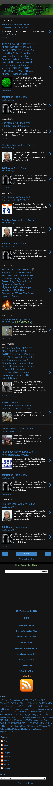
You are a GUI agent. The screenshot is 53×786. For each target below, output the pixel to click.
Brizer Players (20, 703)
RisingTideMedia (26, 659)
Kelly (34, 714)
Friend (45, 706)
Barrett (38, 700)
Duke (2, 706)
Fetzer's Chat (26, 642)
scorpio (39, 729)
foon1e (6, 760)
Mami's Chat (26, 671)
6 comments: (7, 395)
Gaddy (7, 709)
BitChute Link (26, 610)
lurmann (28, 729)
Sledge (33, 726)
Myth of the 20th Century (14, 720)
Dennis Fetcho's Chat (26, 637)
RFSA (22, 723)
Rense (50, 723)
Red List (40, 723)
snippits (3, 732)
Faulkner (13, 706)
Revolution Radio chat (26, 654)
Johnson (3, 714)
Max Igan (49, 717)
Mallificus (36, 717)
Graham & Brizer (45, 709)
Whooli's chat (26, 665)
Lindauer (11, 717)
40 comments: (7, 338)
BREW (28, 700)
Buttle (31, 703)
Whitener (17, 729)
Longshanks (24, 717)
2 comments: (7, 546)
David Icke (43, 703)
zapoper (15, 732)
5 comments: (7, 90)
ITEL (6, 712)
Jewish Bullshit (36, 712)
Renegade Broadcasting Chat (26, 648)
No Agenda (33, 720)
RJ (31, 723)
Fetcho (24, 706)
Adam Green (15, 700)
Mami (6, 745)
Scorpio (7, 753)
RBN (13, 723)
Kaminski (15, 714)
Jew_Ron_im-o (20, 712)
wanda (6, 764)
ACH (2, 700)
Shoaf (23, 726)
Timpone (44, 726)
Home (26, 554)
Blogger (31, 783)
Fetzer (34, 706)
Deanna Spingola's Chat (26, 631)
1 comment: (6, 138)
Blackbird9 (4, 703)
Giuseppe (28, 709)
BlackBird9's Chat (27, 625)
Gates (18, 709)
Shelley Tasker (12, 726)
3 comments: (7, 494)
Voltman (3, 729)
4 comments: (7, 37)
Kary (25, 714)
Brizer (6, 741)
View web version (26, 559)
